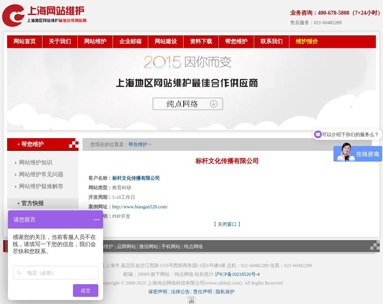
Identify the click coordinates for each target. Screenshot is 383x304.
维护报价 (307, 41)
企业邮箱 (130, 41)
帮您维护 (236, 41)
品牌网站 (126, 246)
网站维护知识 (35, 162)
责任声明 (202, 291)
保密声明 (157, 291)
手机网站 (170, 246)
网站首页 (24, 41)
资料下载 (201, 41)
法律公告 (180, 291)
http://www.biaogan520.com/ (140, 207)
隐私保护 (225, 291)
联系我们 (271, 41)
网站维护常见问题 (41, 174)
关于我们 (60, 41)
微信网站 (148, 246)
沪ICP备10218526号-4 (237, 274)
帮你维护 (137, 144)
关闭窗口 (227, 224)
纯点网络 (193, 246)
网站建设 (166, 41)
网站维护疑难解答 (41, 186)
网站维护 (95, 41)
